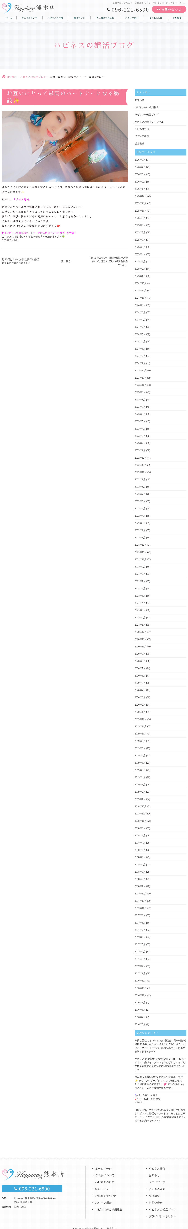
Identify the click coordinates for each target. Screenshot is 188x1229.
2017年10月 (141, 903)
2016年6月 (140, 1019)
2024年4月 (140, 340)
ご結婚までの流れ (105, 18)
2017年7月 (140, 925)
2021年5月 (140, 593)
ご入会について (29, 18)
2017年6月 (140, 932)
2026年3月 (140, 174)
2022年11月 (141, 463)
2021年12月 (141, 542)
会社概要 (177, 18)
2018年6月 (140, 846)
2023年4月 (140, 427)
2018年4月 (140, 860)
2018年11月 (141, 809)
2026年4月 (140, 166)
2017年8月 (140, 918)
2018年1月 (140, 882)
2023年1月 (140, 448)
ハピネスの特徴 (55, 18)
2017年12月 (141, 889)
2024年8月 (140, 311)
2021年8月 (140, 571)
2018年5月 (140, 853)
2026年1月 (140, 188)
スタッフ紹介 (132, 18)
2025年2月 (140, 268)
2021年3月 (140, 607)
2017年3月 (140, 954)
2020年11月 (141, 636)
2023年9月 (140, 390)
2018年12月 (141, 802)
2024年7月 (140, 318)
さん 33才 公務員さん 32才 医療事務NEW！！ (147, 1093)
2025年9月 (140, 217)
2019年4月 (140, 773)
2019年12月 (141, 716)
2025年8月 (140, 224)
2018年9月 (140, 824)
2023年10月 (141, 383)
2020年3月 (140, 694)
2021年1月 (140, 622)
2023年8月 (140, 398)
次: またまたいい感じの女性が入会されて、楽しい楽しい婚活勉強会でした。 (109, 261)
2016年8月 (140, 1004)
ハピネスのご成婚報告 (147, 107)
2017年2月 (140, 961)
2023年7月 (140, 405)
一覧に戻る (65, 261)
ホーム (9, 18)
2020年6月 (140, 672)
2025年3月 (140, 260)
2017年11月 (141, 896)
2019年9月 (140, 737)
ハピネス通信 (142, 129)
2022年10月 (141, 470)
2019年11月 (141, 723)
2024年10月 (141, 297)
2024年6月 (140, 325)
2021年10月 (141, 557)
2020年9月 (140, 651)
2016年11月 (141, 983)
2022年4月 (140, 513)
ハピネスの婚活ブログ (33, 77)
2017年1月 (140, 968)
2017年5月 (140, 939)
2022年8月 (140, 484)
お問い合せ (156, 1196)
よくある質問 (156, 18)
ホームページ (103, 1162)
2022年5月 (140, 506)
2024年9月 (140, 304)
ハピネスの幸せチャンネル (149, 121)
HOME (11, 77)
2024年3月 (140, 347)
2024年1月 (140, 362)
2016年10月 (141, 990)
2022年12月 (141, 455)
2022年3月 (140, 520)
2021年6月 (140, 585)
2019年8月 (140, 744)
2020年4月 (140, 687)
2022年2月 (140, 528)
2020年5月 (140, 679)
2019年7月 (140, 752)
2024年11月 (141, 289)
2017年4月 (140, 947)
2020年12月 (141, 629)
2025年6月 (140, 239)
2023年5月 (140, 419)
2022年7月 (140, 492)
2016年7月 (140, 1012)
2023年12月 (141, 369)
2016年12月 (141, 976)
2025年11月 (141, 203)
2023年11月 (141, 376)
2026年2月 (140, 181)
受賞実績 (139, 143)
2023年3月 (140, 434)
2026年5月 (140, 159)
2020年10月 (141, 643)
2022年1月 (140, 535)
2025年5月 (140, 246)
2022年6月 (140, 499)
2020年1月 (140, 708)
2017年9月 (140, 911)
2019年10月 (141, 730)
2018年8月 (140, 831)
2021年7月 (140, 578)
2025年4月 (140, 253)
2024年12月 (141, 282)
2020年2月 (140, 701)
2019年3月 (140, 781)
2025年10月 (141, 210)
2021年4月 (140, 600)
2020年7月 (140, 665)
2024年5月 (140, 333)
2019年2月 (140, 788)
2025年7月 (140, 231)
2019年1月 (140, 795)
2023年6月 (140, 412)
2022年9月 (140, 477)
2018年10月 (141, 817)
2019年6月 (140, 759)
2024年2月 (140, 354)
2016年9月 (140, 997)
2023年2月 (140, 441)
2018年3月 (140, 867)
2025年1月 (140, 275)
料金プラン (79, 18)
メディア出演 (142, 136)
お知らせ (139, 100)
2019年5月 (140, 766)
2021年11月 (141, 549)
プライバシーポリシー (162, 1210)
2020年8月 (140, 658)
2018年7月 (140, 838)
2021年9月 (140, 564)
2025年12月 (141, 195)
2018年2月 (140, 874)
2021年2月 (140, 614)
